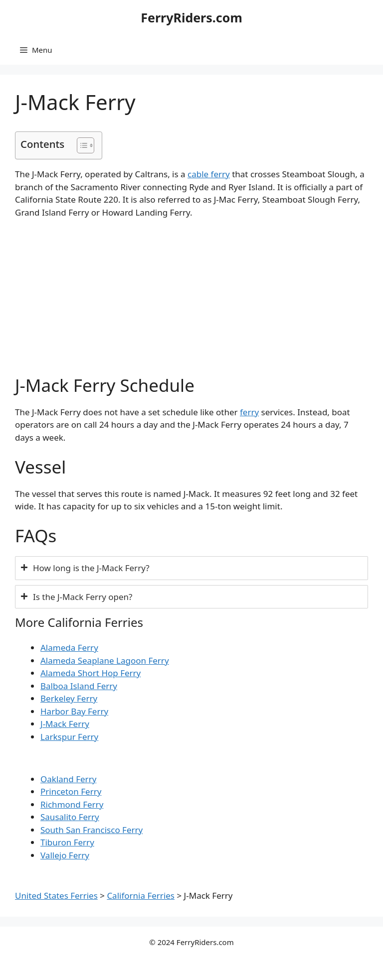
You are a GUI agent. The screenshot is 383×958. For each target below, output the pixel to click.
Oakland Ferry (68, 779)
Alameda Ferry (69, 647)
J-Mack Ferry (64, 723)
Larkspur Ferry (69, 736)
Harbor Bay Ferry (74, 711)
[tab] (191, 568)
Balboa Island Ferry (78, 686)
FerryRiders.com (191, 17)
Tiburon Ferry (67, 842)
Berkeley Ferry (68, 698)
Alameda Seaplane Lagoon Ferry (104, 660)
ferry (249, 412)
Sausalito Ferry (69, 817)
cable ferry (209, 174)
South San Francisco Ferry (91, 830)
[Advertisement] (191, 301)
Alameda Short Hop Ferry (90, 673)
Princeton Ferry (70, 791)
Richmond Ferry (71, 804)
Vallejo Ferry (64, 855)
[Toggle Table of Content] (80, 145)
